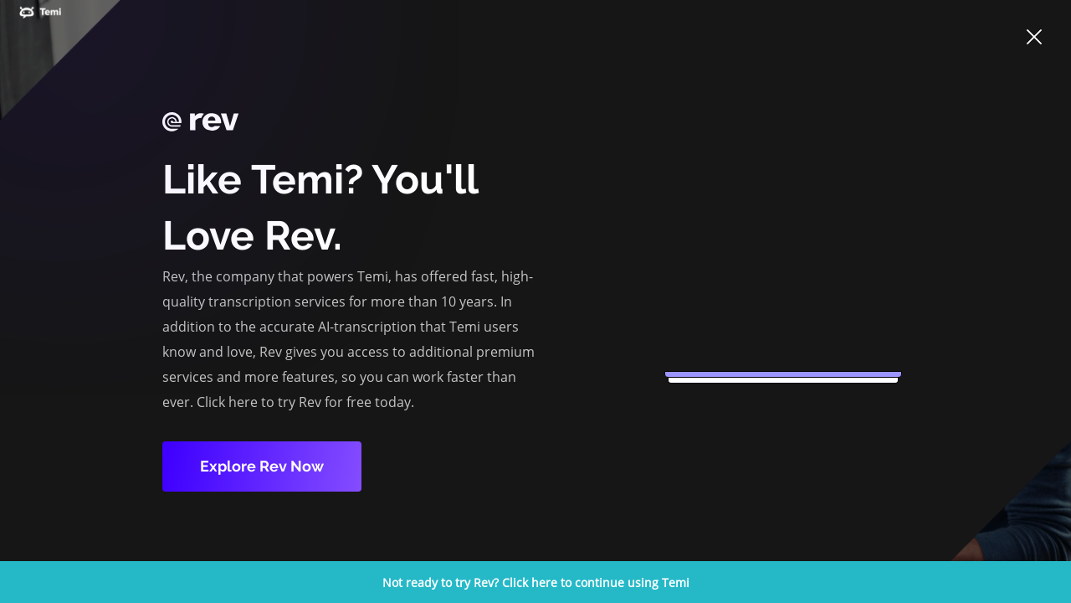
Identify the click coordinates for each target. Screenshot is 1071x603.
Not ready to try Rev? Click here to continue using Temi (535, 582)
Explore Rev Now (262, 466)
